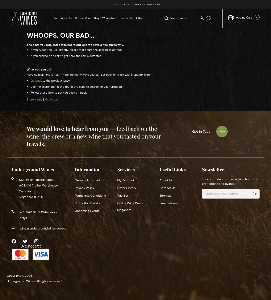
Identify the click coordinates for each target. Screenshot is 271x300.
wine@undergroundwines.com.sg (43, 228)
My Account (53, 99)
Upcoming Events (87, 211)
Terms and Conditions (90, 196)
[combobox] (183, 18)
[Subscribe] (255, 194)
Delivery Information (89, 180)
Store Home (34, 99)
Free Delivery (169, 203)
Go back (36, 81)
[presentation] (13, 4)
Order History (126, 188)
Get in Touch (210, 131)
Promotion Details (87, 203)
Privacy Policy (84, 188)
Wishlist (122, 196)
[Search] (167, 18)
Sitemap (165, 196)
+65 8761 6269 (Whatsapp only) (38, 215)
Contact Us (167, 188)
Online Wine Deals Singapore (130, 206)
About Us (166, 180)
